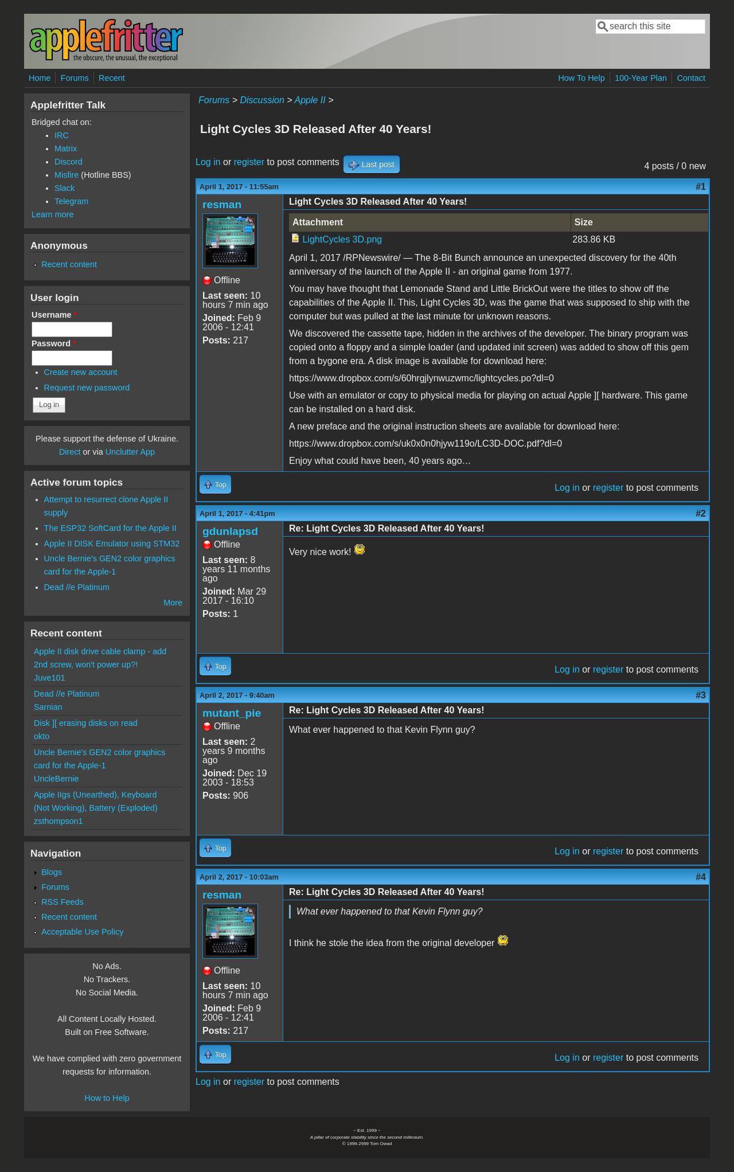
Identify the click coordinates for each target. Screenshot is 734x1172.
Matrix (65, 148)
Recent (112, 78)
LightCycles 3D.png (342, 239)
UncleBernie (56, 778)
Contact (691, 78)
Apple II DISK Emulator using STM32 (112, 543)
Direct (70, 451)
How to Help (106, 1098)
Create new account (81, 372)
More (172, 602)
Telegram (71, 201)
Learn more (53, 214)
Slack (64, 188)
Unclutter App (130, 451)
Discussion (262, 100)
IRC (61, 135)
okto (41, 736)
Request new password (87, 387)
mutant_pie (231, 713)
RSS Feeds (62, 902)
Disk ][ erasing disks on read (86, 723)
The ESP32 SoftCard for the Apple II (110, 528)
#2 (701, 513)
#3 (701, 695)
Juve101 (49, 677)
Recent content (69, 264)
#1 (701, 187)
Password (54, 343)
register (249, 162)
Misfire (66, 174)
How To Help (581, 78)
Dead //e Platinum (77, 587)
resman (221, 204)
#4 (701, 877)
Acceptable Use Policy (82, 931)
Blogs (51, 872)
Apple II (309, 100)
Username (54, 314)
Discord (68, 161)
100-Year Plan (641, 78)
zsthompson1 (58, 821)
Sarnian (48, 707)
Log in (208, 162)
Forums (75, 78)
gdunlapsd (230, 531)
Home (39, 78)
